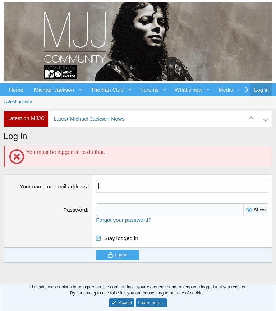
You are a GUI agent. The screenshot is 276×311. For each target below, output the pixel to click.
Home (16, 90)
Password (75, 210)
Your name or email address (53, 186)
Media (225, 90)
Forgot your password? (123, 220)
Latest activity (18, 101)
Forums (149, 90)
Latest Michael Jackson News (89, 119)
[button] (57, 89)
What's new (188, 90)
